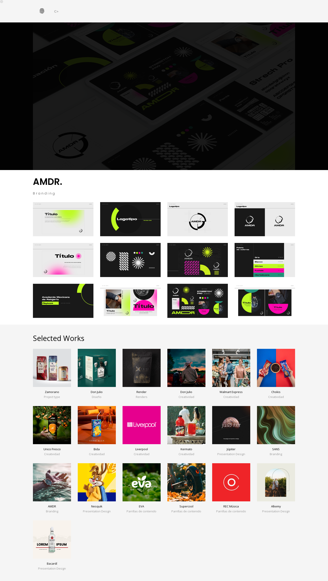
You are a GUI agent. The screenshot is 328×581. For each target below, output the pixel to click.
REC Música (231, 506)
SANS (276, 449)
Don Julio (97, 392)
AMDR (52, 506)
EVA (141, 506)
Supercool (186, 506)
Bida (97, 449)
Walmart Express (231, 392)
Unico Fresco (52, 449)
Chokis (276, 392)
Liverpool (141, 449)
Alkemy (276, 506)
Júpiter (231, 449)
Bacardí (52, 563)
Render (141, 392)
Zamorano (52, 392)
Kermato (186, 449)
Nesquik (96, 506)
